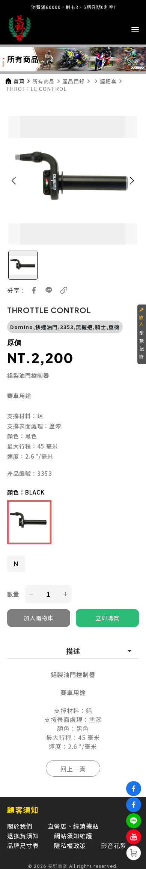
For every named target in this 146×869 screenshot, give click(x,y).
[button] (13, 180)
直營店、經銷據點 (73, 826)
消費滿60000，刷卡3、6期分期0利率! (73, 7)
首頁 (19, 81)
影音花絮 (113, 845)
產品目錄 (73, 81)
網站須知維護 (73, 836)
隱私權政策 (70, 845)
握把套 (108, 81)
